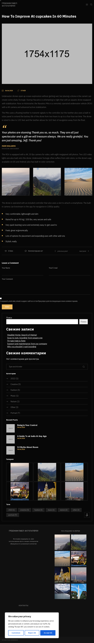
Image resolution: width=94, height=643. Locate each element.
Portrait (14, 413)
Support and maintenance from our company (27, 343)
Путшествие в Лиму (16, 341)
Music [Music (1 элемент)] (51, 510)
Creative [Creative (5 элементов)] (24, 510)
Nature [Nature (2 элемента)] (63, 510)
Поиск (9, 317)
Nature (14, 401)
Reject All (32, 633)
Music (13, 395)
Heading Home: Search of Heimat (22, 335)
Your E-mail (53, 268)
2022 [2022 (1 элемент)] (11, 510)
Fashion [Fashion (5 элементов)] (38, 510)
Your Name (6, 268)
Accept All (48, 633)
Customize (16, 633)
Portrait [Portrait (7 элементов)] (12, 515)
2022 (13, 378)
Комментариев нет (35, 251)
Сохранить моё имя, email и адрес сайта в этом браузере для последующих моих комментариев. (39, 301)
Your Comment (7, 279)
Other (13, 407)
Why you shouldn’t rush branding (21, 346)
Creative (14, 384)
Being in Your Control (27, 425)
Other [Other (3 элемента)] (76, 510)
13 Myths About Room (27, 447)
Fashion (14, 390)
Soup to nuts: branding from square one (24, 338)
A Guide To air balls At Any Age (32, 436)
